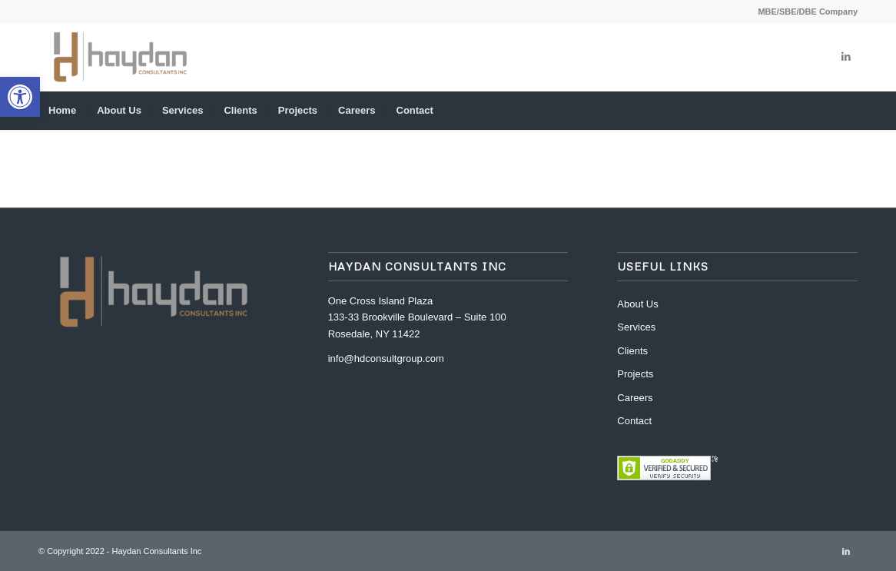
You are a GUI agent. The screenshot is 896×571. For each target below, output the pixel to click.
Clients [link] (632, 351)
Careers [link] (634, 397)
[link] (20, 97)
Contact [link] (634, 421)
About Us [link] (637, 304)
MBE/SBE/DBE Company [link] (808, 11)
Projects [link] (635, 374)
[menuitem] (804, 11)
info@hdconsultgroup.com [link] (386, 358)
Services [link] (636, 327)
